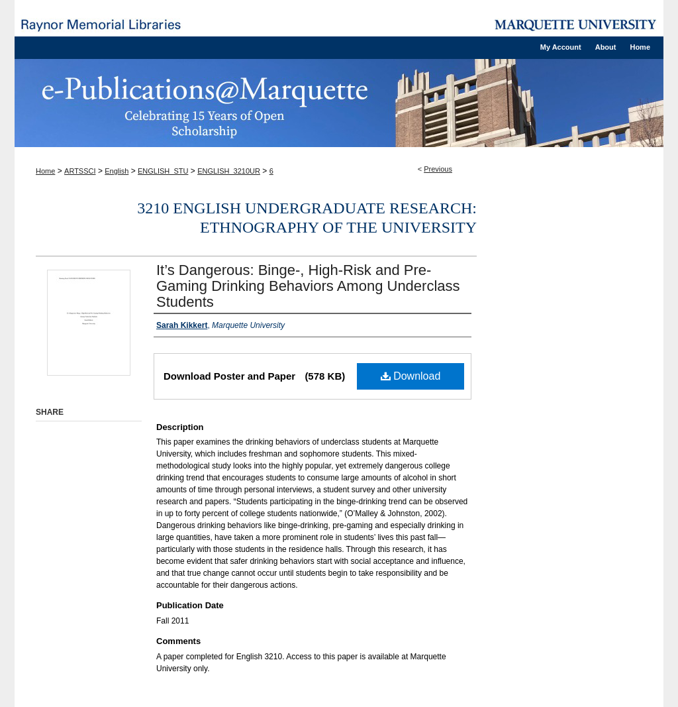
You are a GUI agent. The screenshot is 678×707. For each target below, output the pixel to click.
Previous (438, 169)
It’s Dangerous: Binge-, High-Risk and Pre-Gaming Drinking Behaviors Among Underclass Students (308, 286)
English (116, 171)
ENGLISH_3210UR (228, 171)
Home (45, 171)
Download (411, 376)
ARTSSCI (79, 171)
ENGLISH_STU (163, 171)
